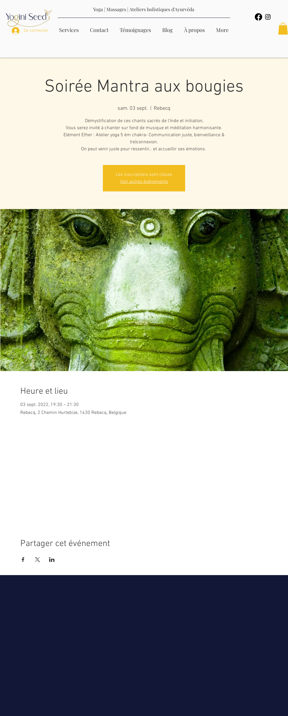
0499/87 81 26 (159, 599)
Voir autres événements (144, 182)
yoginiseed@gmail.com (152, 608)
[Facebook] (258, 17)
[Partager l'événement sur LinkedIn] (52, 559)
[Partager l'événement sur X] (37, 559)
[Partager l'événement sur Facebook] (23, 559)
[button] (283, 29)
